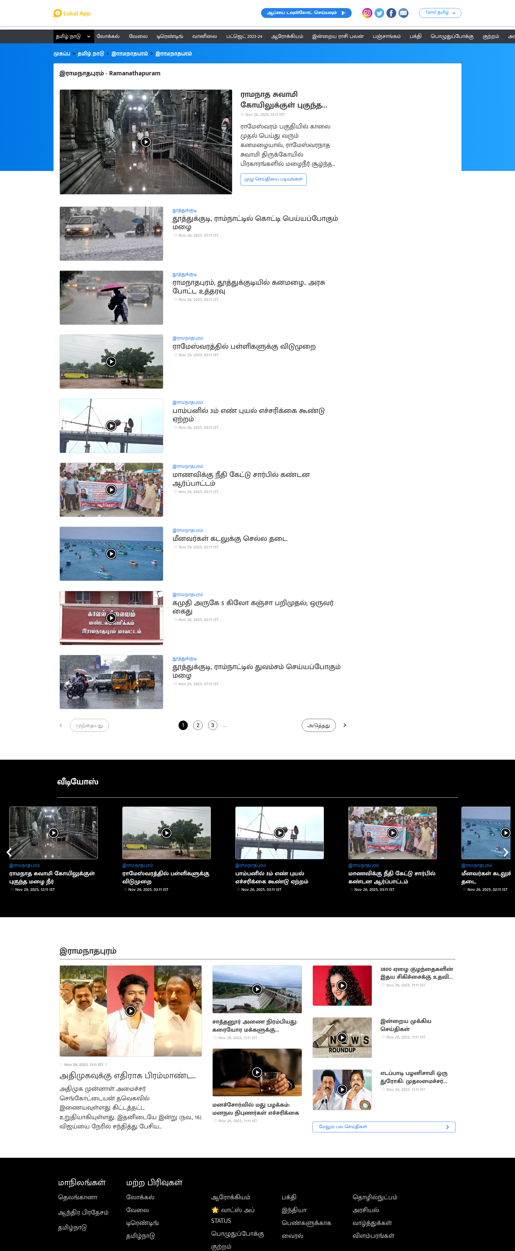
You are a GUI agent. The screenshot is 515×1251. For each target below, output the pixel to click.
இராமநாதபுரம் (130, 53)
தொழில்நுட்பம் (375, 1197)
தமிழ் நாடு (68, 36)
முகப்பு (62, 53)
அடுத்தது (318, 725)
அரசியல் (366, 1210)
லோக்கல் (140, 1197)
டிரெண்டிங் (142, 1223)
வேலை (137, 1210)
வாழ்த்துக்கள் (372, 1223)
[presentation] (8, 852)
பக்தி (289, 1197)
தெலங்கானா (77, 1197)
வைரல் (292, 1236)
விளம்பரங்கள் (373, 1236)
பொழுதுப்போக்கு (237, 1234)
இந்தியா (294, 1210)
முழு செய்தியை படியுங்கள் (273, 179)
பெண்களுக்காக (306, 1223)
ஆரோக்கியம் (230, 1197)
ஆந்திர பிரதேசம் (83, 1212)
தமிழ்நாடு (72, 1227)
